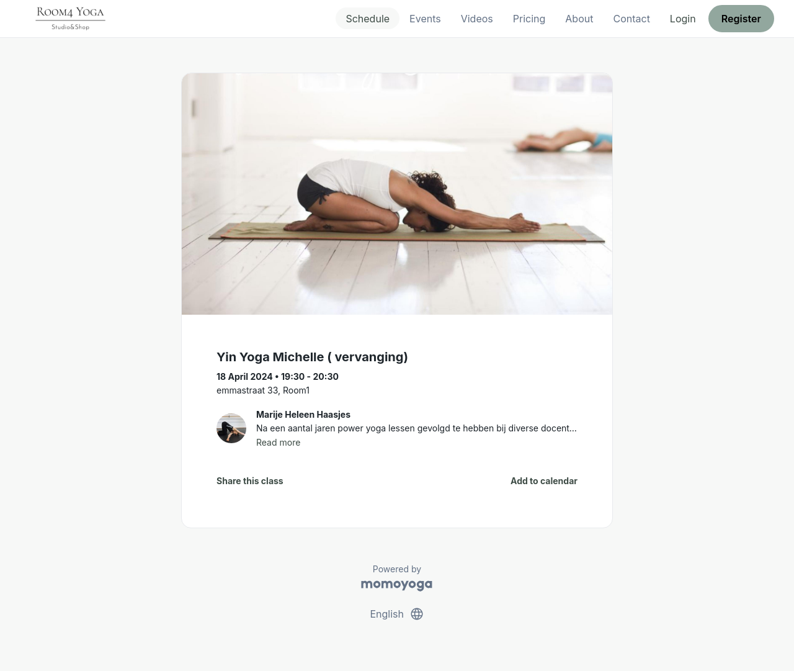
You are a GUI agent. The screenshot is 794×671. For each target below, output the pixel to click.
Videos (477, 18)
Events (425, 18)
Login (683, 18)
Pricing (529, 18)
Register (741, 18)
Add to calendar (544, 480)
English (397, 613)
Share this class (249, 480)
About (579, 18)
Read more (278, 442)
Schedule (368, 18)
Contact (631, 18)
